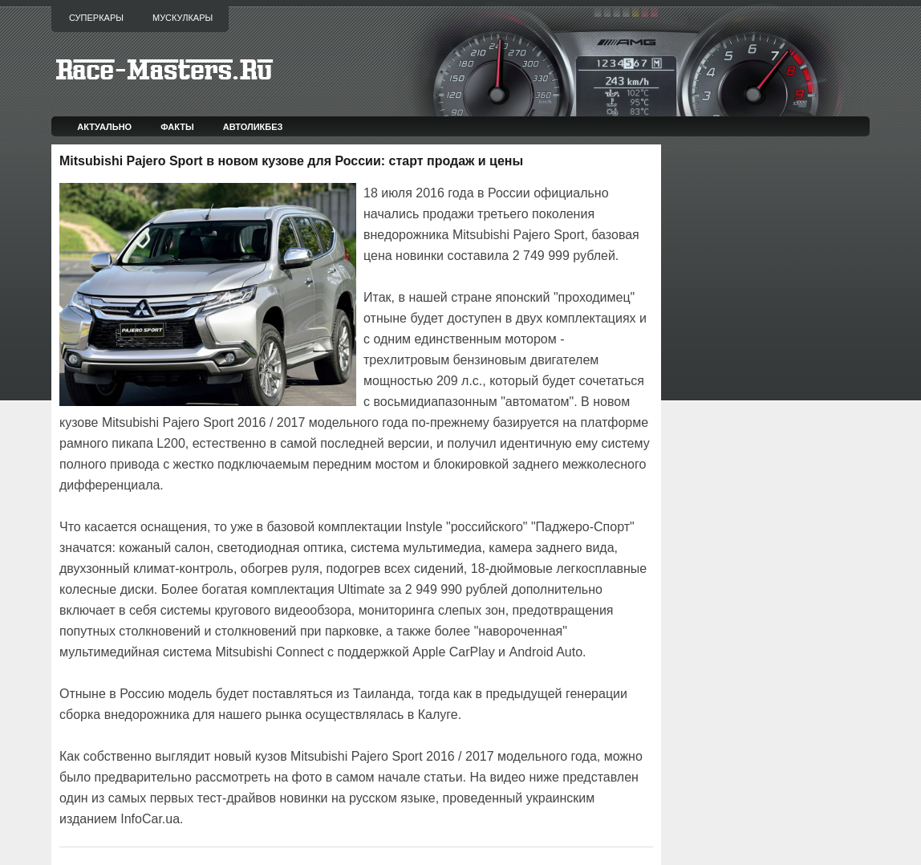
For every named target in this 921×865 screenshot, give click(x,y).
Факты (177, 127)
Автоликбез (253, 127)
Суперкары (96, 17)
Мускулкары (182, 17)
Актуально (104, 127)
